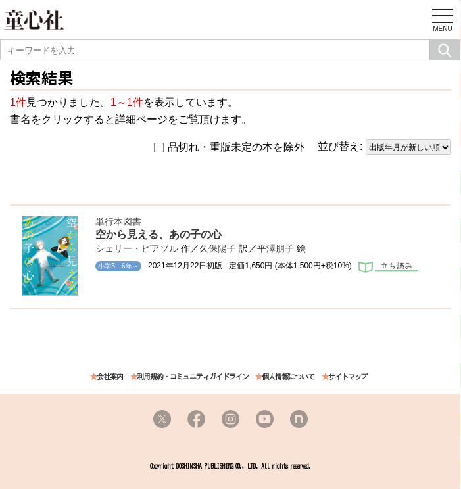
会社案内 (110, 377)
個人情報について (288, 377)
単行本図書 (118, 221)
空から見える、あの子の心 (158, 234)
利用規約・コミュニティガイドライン (193, 377)
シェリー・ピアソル (136, 248)
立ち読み (388, 268)
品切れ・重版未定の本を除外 (229, 147)
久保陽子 (217, 248)
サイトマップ (348, 377)
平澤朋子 (275, 248)
